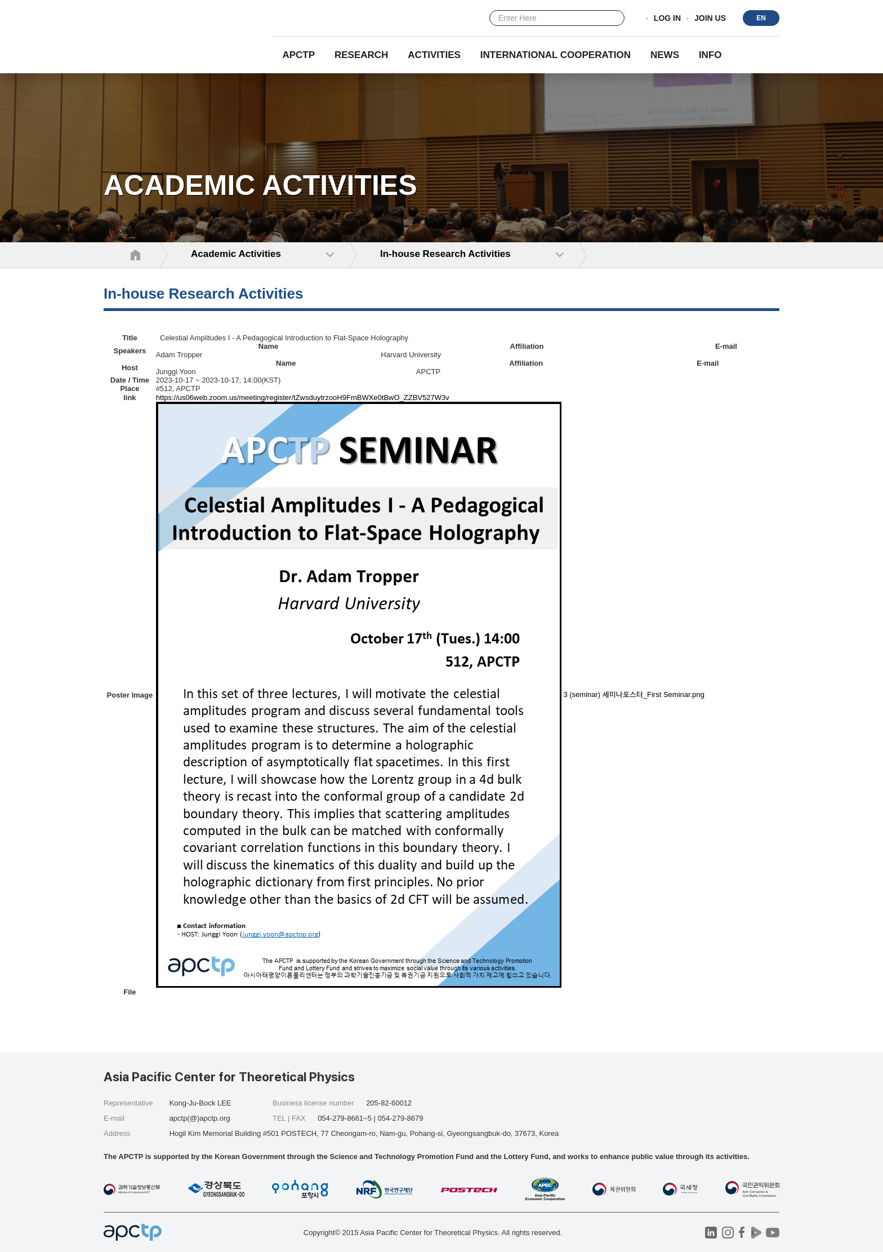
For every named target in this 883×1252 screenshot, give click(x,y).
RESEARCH (361, 55)
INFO (710, 55)
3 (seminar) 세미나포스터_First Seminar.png (633, 694)
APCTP (298, 55)
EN (761, 18)
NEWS (664, 55)
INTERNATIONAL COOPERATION (555, 55)
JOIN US (710, 18)
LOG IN (667, 18)
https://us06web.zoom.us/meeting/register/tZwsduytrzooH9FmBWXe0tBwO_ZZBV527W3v (302, 397)
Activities (434, 55)
